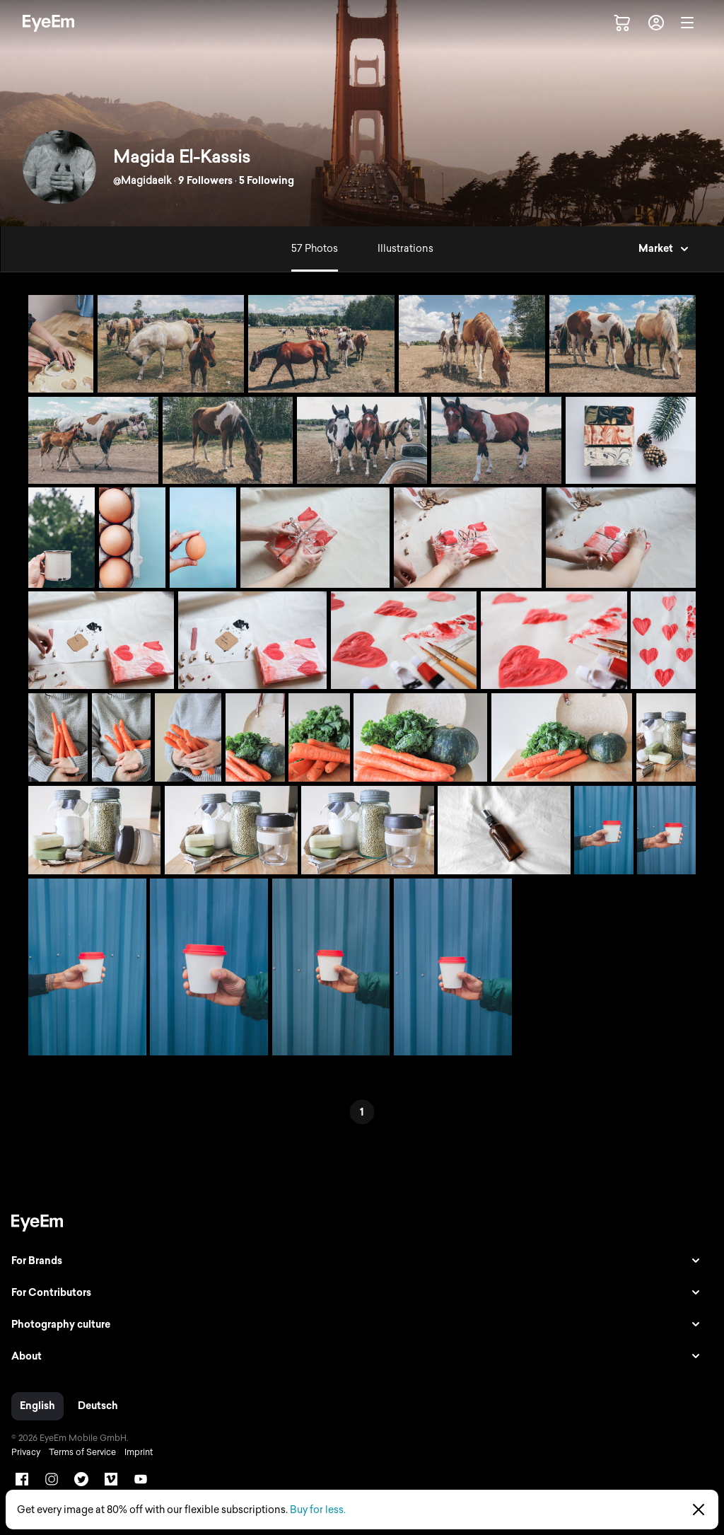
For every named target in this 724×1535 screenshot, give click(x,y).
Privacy (25, 1452)
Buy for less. (318, 1510)
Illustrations (405, 249)
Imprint (138, 1452)
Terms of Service (82, 1452)
